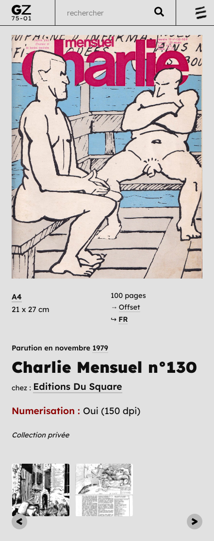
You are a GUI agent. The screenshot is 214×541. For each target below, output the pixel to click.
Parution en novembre (60, 348)
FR (123, 319)
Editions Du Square (77, 386)
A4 (17, 296)
